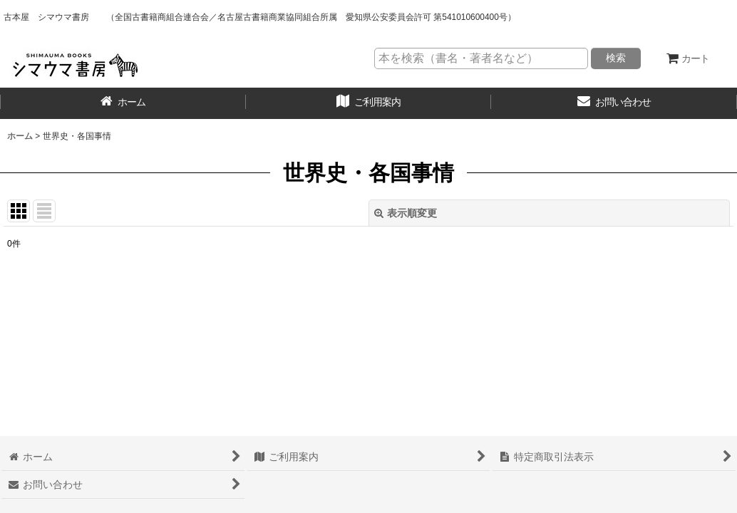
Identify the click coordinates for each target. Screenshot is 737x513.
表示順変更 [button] (405, 213)
